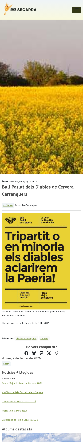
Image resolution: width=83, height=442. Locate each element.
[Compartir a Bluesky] (34, 353)
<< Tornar (8, 205)
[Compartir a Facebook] (26, 353)
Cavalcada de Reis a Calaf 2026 (19, 401)
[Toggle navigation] (76, 10)
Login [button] (6, 363)
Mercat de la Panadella (14, 410)
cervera (44, 338)
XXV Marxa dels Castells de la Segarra (22, 392)
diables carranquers (26, 338)
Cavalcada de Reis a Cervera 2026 (20, 419)
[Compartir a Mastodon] (41, 353)
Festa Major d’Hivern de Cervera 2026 (22, 383)
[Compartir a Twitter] (49, 353)
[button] (56, 353)
